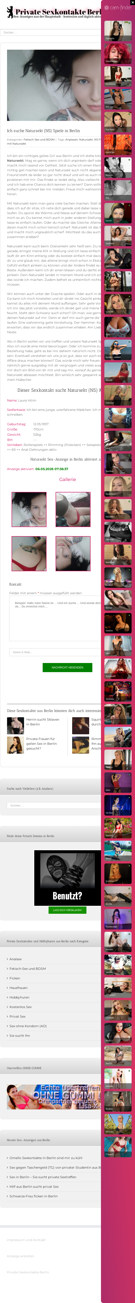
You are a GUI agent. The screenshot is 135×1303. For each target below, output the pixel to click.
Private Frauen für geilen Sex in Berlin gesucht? (41, 743)
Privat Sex (17, 1016)
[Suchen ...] (64, 32)
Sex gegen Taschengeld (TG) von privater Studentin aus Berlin (59, 1167)
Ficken (15, 978)
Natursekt (86, 139)
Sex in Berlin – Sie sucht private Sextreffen (43, 1177)
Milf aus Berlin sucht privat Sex (34, 1187)
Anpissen (71, 139)
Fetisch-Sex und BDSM (39, 139)
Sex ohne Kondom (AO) (28, 1026)
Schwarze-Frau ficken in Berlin (34, 1196)
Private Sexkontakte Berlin (28, 1272)
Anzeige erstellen (20, 1256)
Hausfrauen (18, 988)
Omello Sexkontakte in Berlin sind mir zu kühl (46, 1158)
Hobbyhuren (19, 997)
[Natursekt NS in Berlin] (67, 85)
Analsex (16, 959)
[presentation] (43, 687)
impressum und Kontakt (26, 1240)
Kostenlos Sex (21, 1007)
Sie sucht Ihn (20, 1036)
